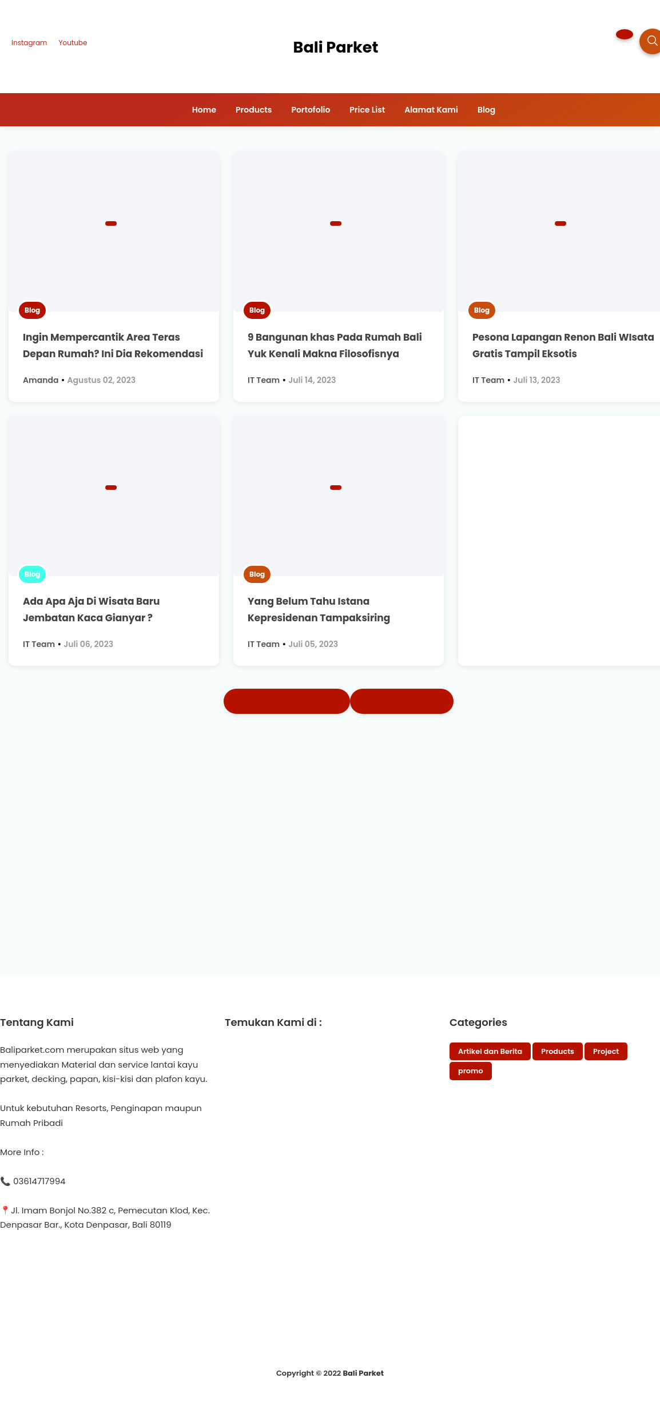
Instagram (29, 42)
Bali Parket (363, 1373)
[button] (624, 34)
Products (557, 1051)
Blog (32, 310)
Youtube (72, 42)
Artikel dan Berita (490, 1051)
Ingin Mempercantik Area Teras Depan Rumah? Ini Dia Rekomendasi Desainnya (113, 353)
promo (470, 1071)
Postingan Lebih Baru (287, 701)
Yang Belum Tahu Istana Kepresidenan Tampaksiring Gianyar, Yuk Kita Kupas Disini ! (326, 617)
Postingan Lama (402, 701)
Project (606, 1051)
